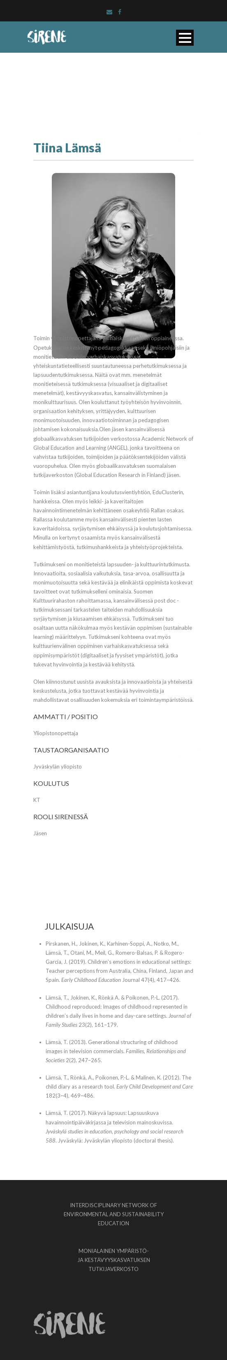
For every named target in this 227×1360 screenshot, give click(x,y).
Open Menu (185, 38)
